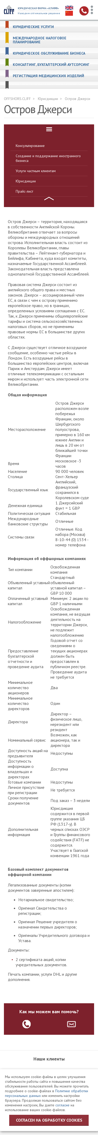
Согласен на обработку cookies (49, 1120)
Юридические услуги (33, 27)
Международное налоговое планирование (39, 40)
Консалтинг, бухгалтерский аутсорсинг (51, 65)
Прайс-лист (24, 191)
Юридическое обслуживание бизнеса (49, 53)
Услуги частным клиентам (36, 170)
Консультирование (30, 145)
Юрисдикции (48, 98)
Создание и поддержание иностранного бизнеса (48, 158)
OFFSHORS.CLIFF (17, 98)
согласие (62, 1105)
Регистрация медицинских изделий (48, 76)
